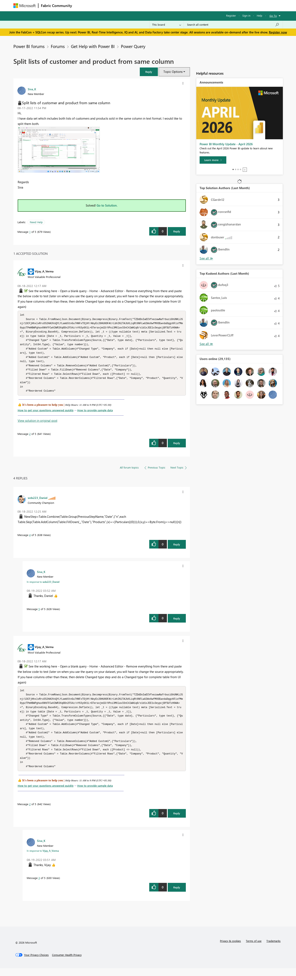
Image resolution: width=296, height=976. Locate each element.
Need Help (36, 222)
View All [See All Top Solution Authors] (206, 258)
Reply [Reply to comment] (176, 447)
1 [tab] (233, 169)
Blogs (153, 5)
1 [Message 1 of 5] (30, 231)
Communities (134, 5)
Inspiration (99, 5)
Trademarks (273, 948)
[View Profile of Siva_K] (32, 89)
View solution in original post (37, 424)
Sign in (246, 15)
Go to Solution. (107, 205)
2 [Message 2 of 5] (30, 437)
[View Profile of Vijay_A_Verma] (44, 271)
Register (231, 15)
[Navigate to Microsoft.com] (24, 5)
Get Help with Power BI (93, 46)
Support (186, 5)
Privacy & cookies (230, 948)
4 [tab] (240, 169)
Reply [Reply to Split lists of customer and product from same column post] (176, 231)
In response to (43, 585)
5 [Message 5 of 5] (39, 613)
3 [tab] (238, 169)
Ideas (116, 5)
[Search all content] (233, 25)
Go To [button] (273, 15)
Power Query (133, 46)
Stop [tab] (245, 170)
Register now (278, 32)
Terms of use (253, 948)
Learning (169, 5)
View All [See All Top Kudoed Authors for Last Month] (206, 344)
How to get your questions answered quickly (46, 414)
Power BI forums (29, 46)
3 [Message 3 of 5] (39, 885)
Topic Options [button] (173, 72)
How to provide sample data (95, 414)
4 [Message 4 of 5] (30, 539)
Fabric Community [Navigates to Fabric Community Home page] (56, 5)
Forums (81, 5)
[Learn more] (213, 160)
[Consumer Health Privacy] (67, 962)
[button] (149, 71)
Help (259, 15)
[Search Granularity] (167, 25)
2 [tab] (235, 169)
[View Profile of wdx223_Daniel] (37, 501)
